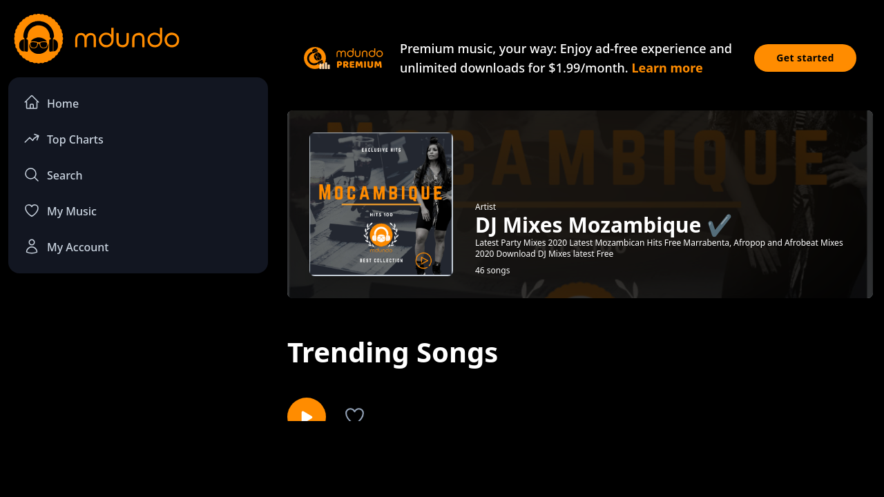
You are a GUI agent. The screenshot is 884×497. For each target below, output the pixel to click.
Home (51, 102)
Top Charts (63, 138)
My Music (60, 210)
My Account (65, 246)
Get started (805, 57)
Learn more (666, 67)
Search (52, 174)
